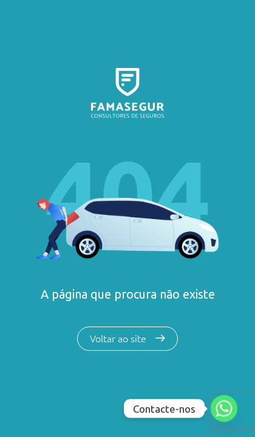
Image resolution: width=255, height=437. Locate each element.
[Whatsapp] (224, 408)
